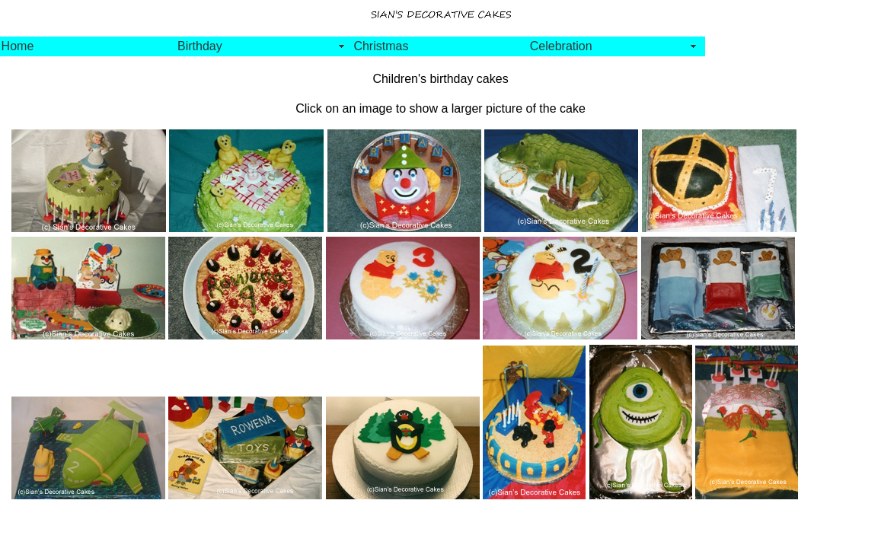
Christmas (380, 46)
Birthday (199, 46)
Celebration (561, 46)
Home (18, 46)
